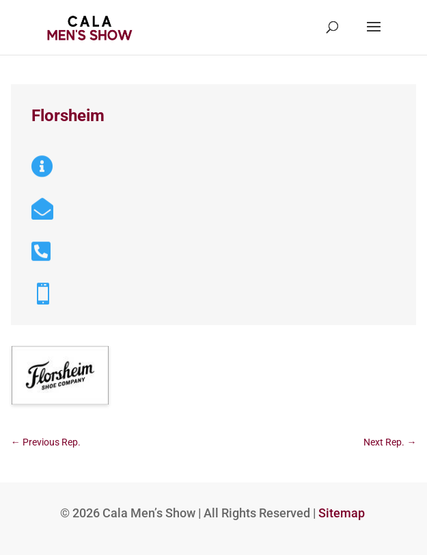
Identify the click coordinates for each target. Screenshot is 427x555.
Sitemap (341, 513)
